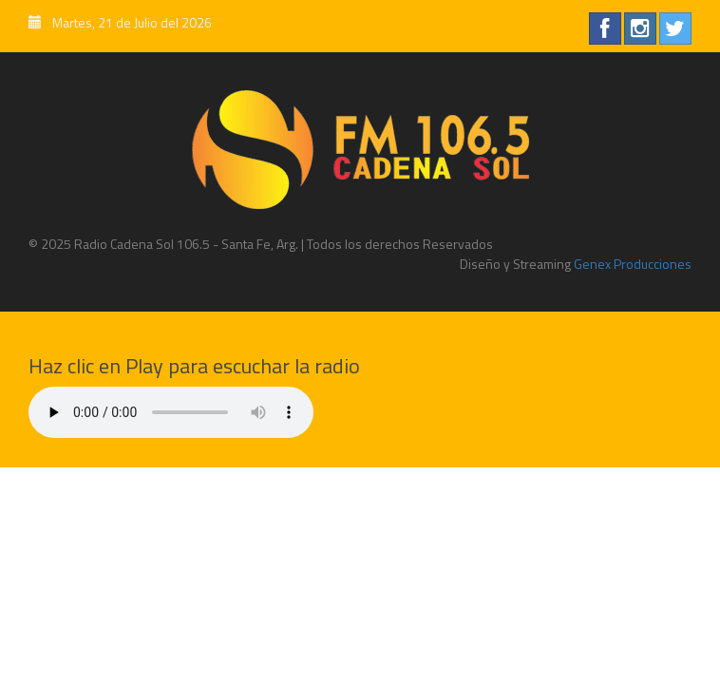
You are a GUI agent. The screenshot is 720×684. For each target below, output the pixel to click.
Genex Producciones (631, 264)
